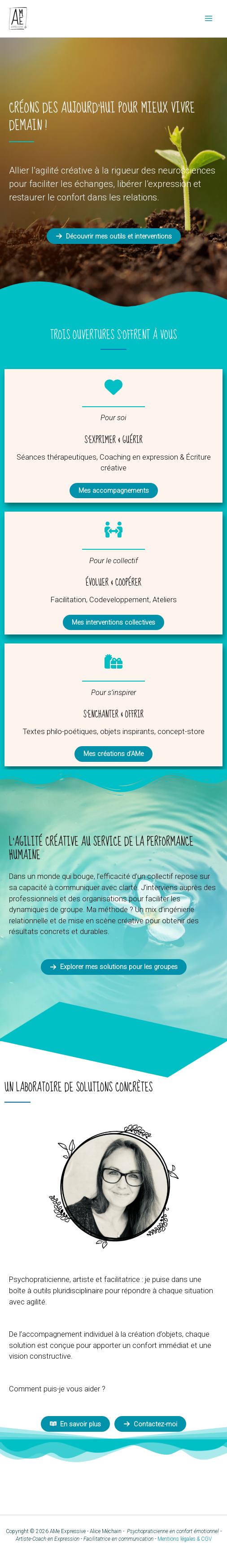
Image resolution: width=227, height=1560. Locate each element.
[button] (114, 236)
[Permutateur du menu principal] (208, 18)
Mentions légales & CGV (184, 1539)
